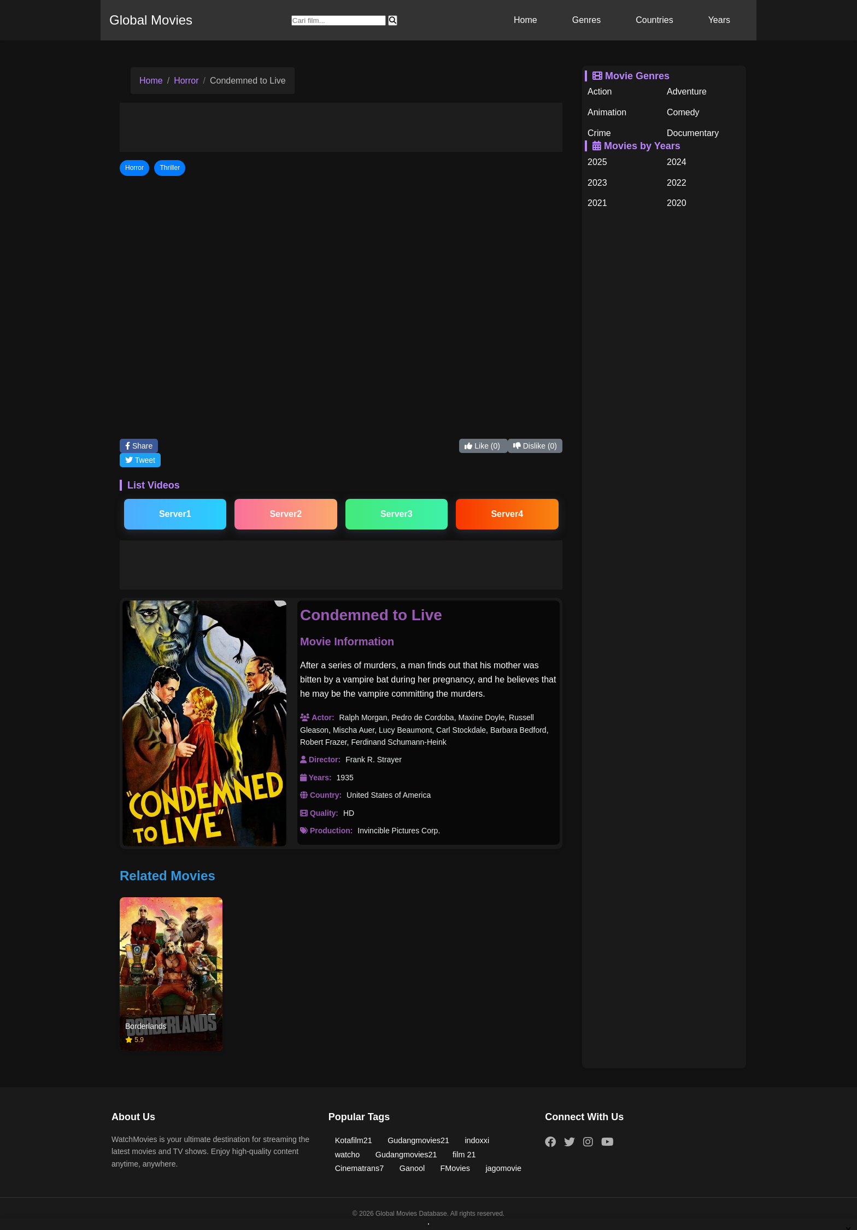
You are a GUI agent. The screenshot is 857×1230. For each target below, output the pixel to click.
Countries (654, 20)
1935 (345, 777)
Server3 (396, 514)
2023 (597, 182)
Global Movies (150, 20)
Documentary (693, 133)
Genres (586, 20)
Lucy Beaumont (405, 730)
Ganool (412, 1168)
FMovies (455, 1168)
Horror (186, 80)
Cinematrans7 (359, 1168)
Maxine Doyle (481, 717)
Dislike (535, 446)
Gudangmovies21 (418, 1140)
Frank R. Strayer (373, 759)
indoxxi (477, 1140)
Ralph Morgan (363, 717)
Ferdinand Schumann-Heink (398, 742)
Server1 (175, 514)
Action (600, 91)
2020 (676, 203)
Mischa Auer (353, 730)
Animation (607, 112)
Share (138, 446)
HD (348, 813)
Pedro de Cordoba (422, 717)
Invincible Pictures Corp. (398, 830)
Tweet (140, 460)
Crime (599, 133)
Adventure (687, 91)
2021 (597, 203)
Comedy (683, 112)
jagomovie (503, 1168)
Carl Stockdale (461, 730)
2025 (597, 162)
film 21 (464, 1154)
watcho (347, 1154)
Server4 (507, 514)
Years (719, 20)
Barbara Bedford (518, 730)
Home (525, 20)
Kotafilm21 (353, 1140)
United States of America (389, 795)
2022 (676, 182)
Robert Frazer (323, 742)
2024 (676, 162)
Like (483, 446)
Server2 (285, 514)
